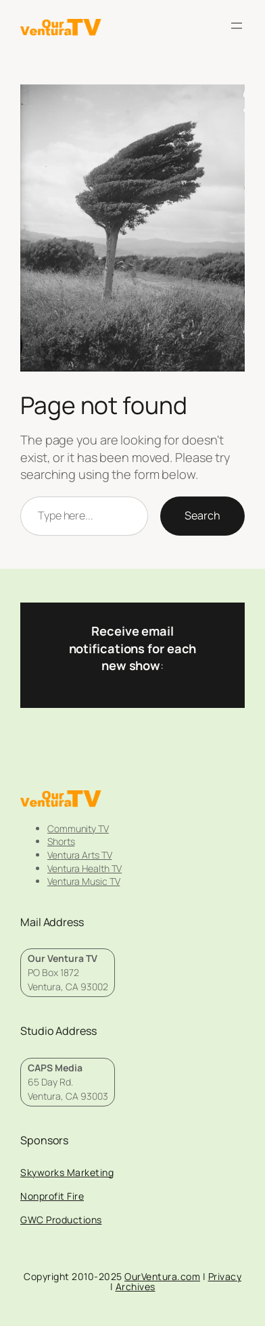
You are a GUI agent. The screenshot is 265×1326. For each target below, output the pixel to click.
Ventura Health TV (84, 868)
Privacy (225, 1276)
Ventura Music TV (83, 881)
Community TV (78, 828)
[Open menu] (236, 26)
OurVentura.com (162, 1276)
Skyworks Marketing (67, 1172)
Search (202, 515)
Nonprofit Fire (52, 1196)
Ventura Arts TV (79, 854)
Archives (135, 1286)
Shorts (60, 841)
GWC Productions (61, 1219)
